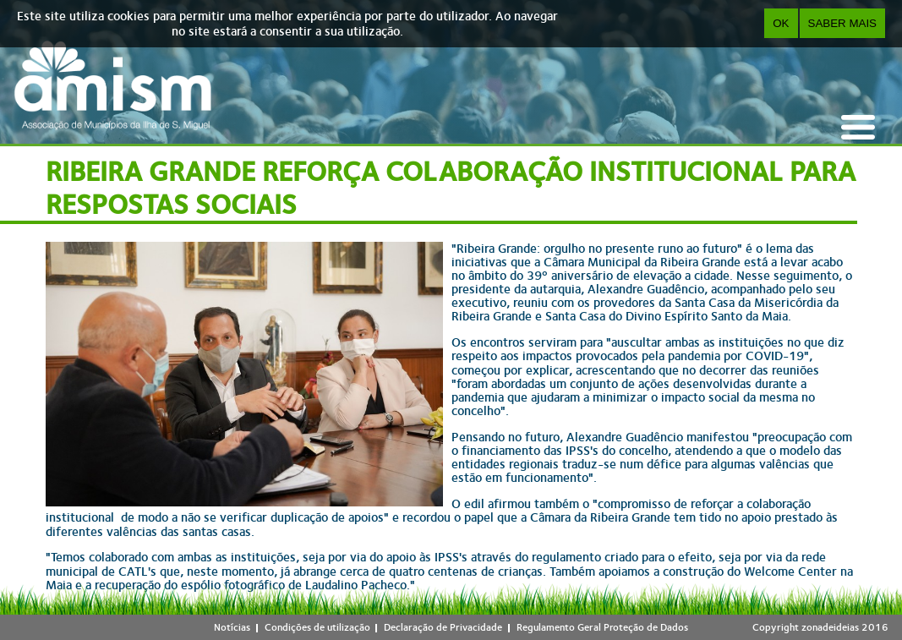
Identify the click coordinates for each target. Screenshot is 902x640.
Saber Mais (842, 23)
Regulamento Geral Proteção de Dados (602, 627)
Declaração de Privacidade (443, 627)
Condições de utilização (317, 627)
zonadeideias (830, 627)
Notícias (232, 627)
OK (781, 23)
